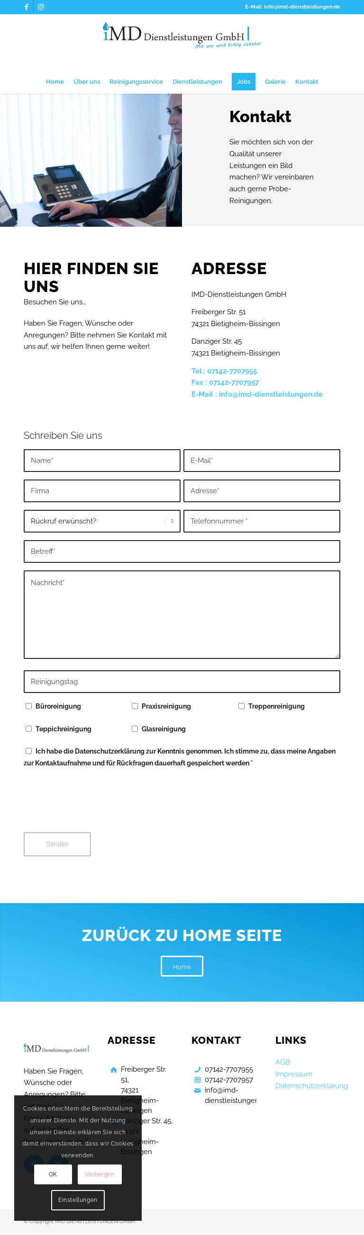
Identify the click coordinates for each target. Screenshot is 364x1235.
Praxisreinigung (166, 706)
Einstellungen (78, 1200)
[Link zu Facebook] (26, 7)
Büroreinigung (58, 706)
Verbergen (99, 1174)
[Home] (182, 966)
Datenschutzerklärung (311, 1086)
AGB (282, 1062)
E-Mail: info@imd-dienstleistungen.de (292, 7)
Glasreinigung (164, 729)
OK (53, 1174)
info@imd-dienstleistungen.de (271, 394)
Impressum (293, 1074)
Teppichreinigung (63, 729)
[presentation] (96, 806)
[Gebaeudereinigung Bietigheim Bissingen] (182, 42)
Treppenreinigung (276, 706)
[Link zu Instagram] (41, 7)
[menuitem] (55, 82)
